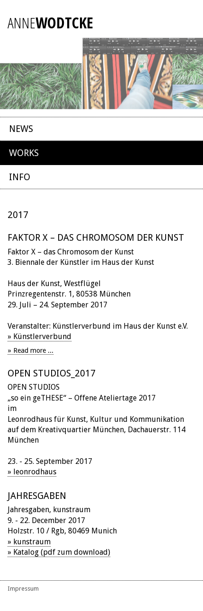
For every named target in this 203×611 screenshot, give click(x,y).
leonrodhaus (34, 471)
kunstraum (32, 541)
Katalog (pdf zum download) (61, 552)
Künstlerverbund (42, 336)
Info (19, 177)
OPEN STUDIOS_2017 (52, 373)
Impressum (23, 588)
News (21, 128)
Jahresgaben (37, 495)
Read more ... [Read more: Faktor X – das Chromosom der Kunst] (33, 350)
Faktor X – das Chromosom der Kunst (96, 237)
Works (24, 153)
